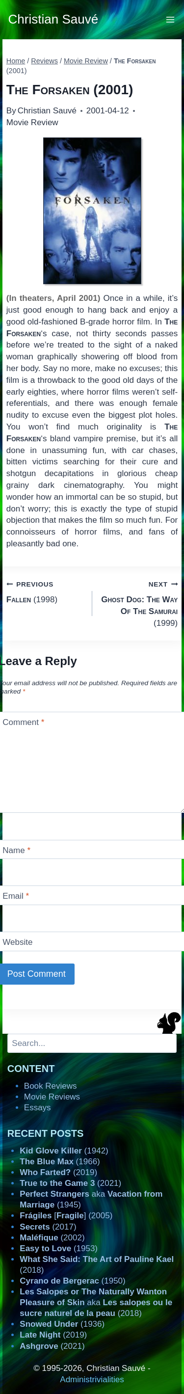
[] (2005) (66, 1215)
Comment (23, 722)
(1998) (45, 591)
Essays (37, 1107)
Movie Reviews (52, 1096)
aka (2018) (96, 1302)
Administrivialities (92, 1379)
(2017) (48, 1227)
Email (15, 896)
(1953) (59, 1248)
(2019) (58, 1172)
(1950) (72, 1281)
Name (16, 850)
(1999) (139, 603)
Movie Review (32, 122)
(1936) (62, 1324)
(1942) (64, 1150)
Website (17, 942)
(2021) (70, 1183)
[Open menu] (170, 19)
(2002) (52, 1237)
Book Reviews (50, 1086)
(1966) (60, 1161)
